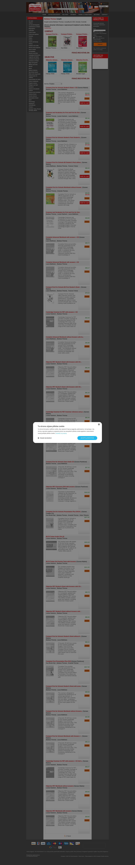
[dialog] (67, 432)
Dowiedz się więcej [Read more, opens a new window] (61, 433)
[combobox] (99, 424)
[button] (45, 438)
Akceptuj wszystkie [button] (87, 438)
